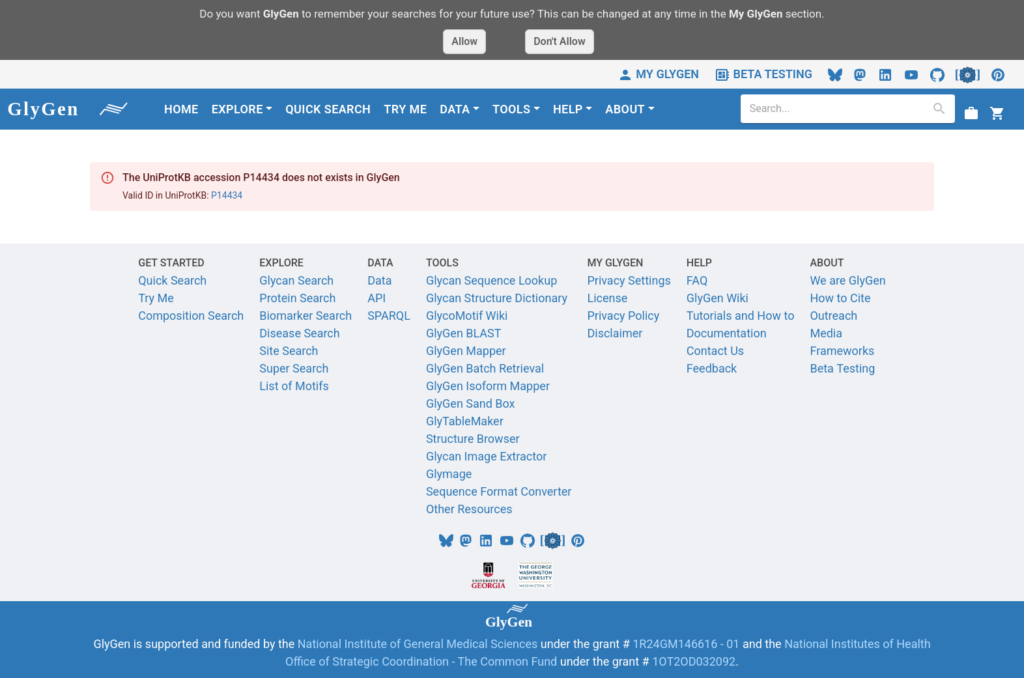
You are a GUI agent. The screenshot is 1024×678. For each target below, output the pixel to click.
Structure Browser (473, 438)
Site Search (288, 351)
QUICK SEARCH (328, 109)
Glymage (449, 474)
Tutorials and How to (741, 315)
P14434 (226, 195)
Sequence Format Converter (499, 491)
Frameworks (842, 351)
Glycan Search (296, 280)
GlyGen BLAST (464, 333)
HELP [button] (568, 109)
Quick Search (172, 280)
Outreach (833, 315)
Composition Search (191, 315)
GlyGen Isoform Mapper (488, 386)
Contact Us (715, 351)
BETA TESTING (763, 74)
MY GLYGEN (658, 74)
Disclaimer (614, 333)
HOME (181, 109)
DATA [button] (455, 109)
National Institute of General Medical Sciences (419, 644)
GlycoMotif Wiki (467, 315)
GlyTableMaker (465, 421)
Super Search (293, 368)
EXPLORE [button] (237, 109)
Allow (464, 41)
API (376, 298)
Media (826, 333)
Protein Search (297, 298)
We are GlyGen (847, 280)
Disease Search (299, 333)
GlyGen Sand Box (470, 403)
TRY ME (405, 109)
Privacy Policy (623, 315)
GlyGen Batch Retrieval (485, 368)
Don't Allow (559, 41)
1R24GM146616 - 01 (686, 644)
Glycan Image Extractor (486, 456)
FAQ (697, 280)
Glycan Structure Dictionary (496, 298)
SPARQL (388, 315)
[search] (838, 108)
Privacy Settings (628, 280)
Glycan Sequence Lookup (491, 280)
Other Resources (469, 509)
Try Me (156, 298)
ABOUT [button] (625, 109)
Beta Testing (842, 368)
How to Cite (840, 298)
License (607, 298)
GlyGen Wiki (717, 298)
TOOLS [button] (511, 109)
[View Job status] (971, 112)
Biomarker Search (305, 315)
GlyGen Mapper (466, 351)
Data (379, 280)
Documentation (727, 333)
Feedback (712, 368)
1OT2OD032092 (693, 661)
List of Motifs (294, 386)
